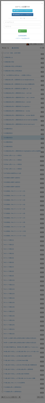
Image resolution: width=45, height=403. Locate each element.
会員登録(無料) (22, 35)
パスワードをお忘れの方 (22, 38)
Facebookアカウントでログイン (22, 14)
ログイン (22, 31)
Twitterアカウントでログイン (22, 10)
